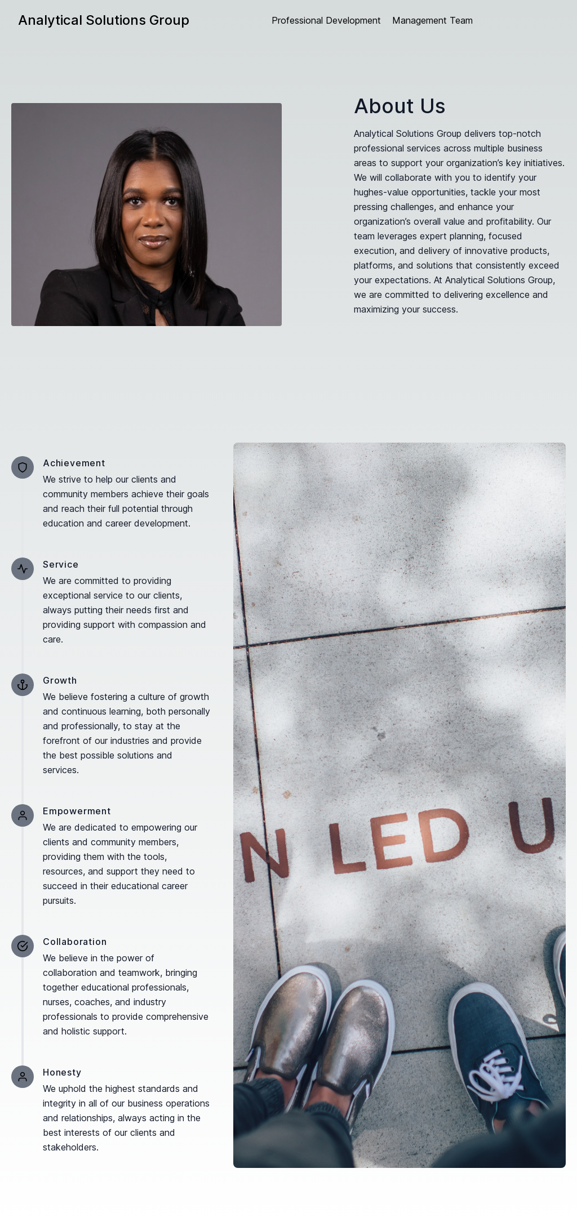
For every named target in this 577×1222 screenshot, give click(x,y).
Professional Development (326, 20)
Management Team (432, 20)
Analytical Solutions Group (103, 20)
